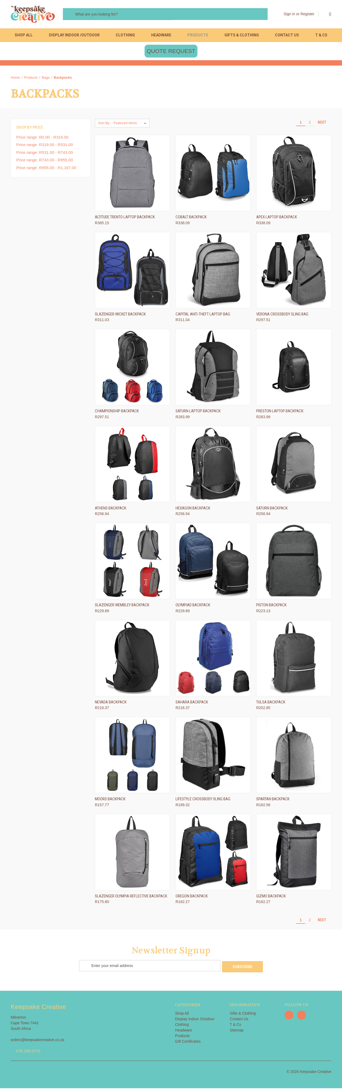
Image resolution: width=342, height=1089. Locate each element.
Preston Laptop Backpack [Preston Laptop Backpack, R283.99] (280, 412)
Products (197, 35)
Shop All (24, 35)
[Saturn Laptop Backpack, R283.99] (213, 369)
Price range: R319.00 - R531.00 (44, 146)
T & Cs (321, 35)
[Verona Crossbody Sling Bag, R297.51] (293, 272)
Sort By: (104, 125)
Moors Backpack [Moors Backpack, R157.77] (110, 800)
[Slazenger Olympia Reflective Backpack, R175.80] (132, 854)
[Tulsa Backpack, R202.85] (293, 660)
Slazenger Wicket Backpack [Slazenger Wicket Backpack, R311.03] (120, 315)
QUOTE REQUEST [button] (171, 53)
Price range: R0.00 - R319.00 (42, 138)
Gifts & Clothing (241, 35)
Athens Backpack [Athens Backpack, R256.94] (110, 509)
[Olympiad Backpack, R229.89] (213, 563)
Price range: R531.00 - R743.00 (44, 154)
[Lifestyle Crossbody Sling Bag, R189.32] (213, 757)
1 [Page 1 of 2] (301, 124)
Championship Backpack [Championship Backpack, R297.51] (117, 412)
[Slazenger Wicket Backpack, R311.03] (132, 272)
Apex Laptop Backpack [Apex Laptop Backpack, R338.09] (276, 218)
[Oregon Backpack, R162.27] (213, 854)
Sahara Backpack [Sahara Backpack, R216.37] (192, 703)
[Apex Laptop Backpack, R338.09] (293, 175)
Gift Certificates (188, 1042)
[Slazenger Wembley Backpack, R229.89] (132, 563)
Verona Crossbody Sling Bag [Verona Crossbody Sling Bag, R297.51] (282, 315)
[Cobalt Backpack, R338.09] (213, 175)
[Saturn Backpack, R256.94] (293, 466)
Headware (161, 35)
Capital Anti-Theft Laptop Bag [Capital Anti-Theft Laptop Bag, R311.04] (203, 315)
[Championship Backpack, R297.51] (132, 369)
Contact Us (287, 35)
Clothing (125, 35)
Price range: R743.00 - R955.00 (44, 161)
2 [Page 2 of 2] (310, 124)
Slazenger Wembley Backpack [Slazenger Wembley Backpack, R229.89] (122, 606)
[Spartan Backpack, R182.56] (293, 757)
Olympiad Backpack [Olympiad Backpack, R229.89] (193, 606)
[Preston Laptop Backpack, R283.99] (293, 369)
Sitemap (236, 1031)
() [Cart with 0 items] (327, 13)
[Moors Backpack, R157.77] (132, 757)
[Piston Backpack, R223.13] (293, 563)
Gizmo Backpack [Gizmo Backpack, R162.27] (271, 897)
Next (324, 124)
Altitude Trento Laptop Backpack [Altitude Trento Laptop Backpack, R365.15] (125, 218)
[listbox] (131, 125)
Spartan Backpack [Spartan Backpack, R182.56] (273, 800)
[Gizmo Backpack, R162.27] (293, 854)
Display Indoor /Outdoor (74, 35)
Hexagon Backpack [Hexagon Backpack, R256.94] (193, 509)
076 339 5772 (28, 1051)
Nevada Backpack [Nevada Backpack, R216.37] (111, 703)
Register (307, 14)
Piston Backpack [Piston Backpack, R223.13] (271, 606)
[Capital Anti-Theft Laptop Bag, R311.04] (213, 272)
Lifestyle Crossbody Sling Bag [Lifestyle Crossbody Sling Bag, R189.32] (203, 800)
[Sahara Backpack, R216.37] (213, 660)
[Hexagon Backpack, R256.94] (213, 466)
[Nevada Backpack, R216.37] (132, 660)
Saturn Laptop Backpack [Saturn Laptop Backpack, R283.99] (198, 412)
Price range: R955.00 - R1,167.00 (46, 169)
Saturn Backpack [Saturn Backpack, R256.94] (272, 509)
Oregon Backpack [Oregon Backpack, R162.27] (192, 897)
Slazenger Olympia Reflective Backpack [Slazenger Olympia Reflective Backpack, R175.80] (131, 897)
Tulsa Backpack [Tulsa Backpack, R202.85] (270, 703)
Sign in (289, 14)
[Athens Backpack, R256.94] (132, 466)
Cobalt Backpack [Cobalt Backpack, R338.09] (191, 218)
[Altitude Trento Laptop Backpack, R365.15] (132, 175)
